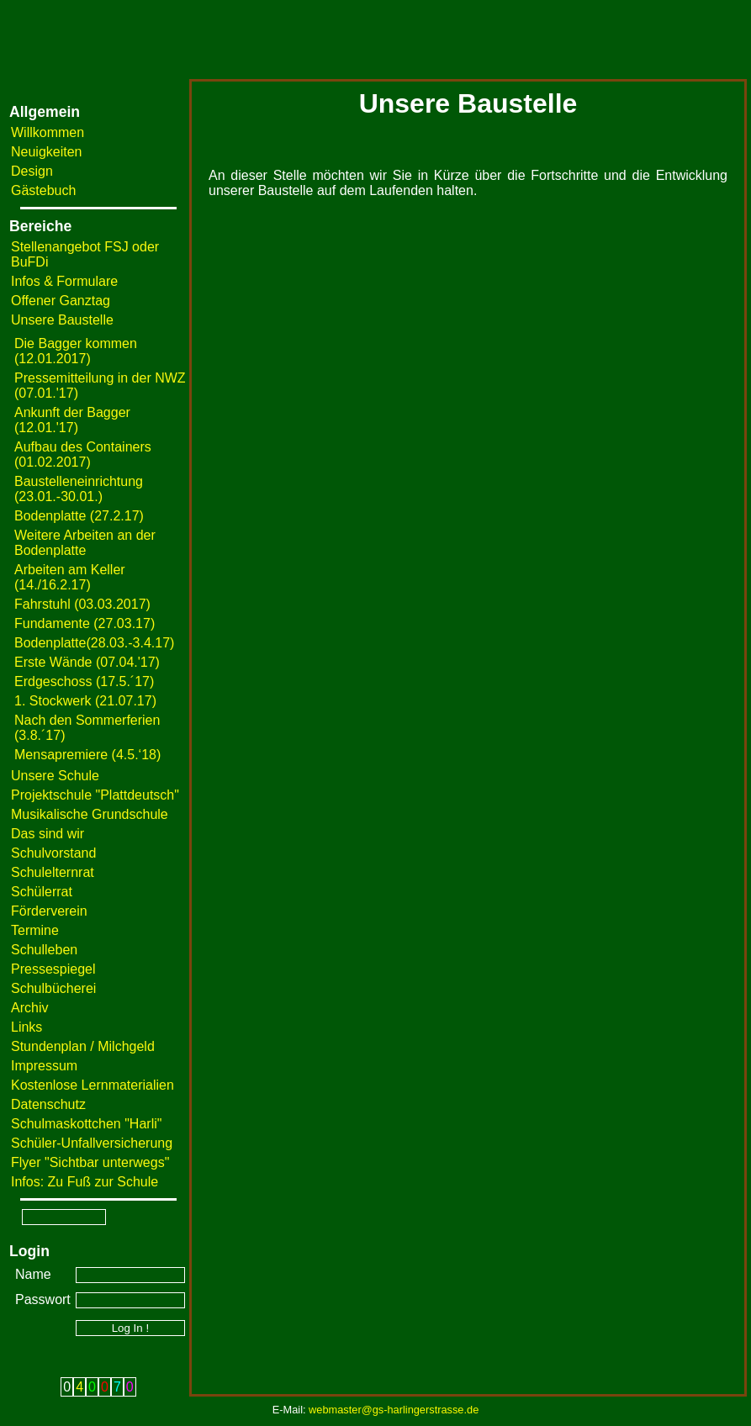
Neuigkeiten (46, 152)
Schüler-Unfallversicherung (91, 1143)
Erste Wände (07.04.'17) (87, 662)
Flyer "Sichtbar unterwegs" (90, 1162)
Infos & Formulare (64, 281)
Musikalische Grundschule (89, 814)
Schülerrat (41, 892)
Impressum (44, 1066)
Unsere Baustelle (62, 320)
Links (26, 1027)
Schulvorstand (53, 853)
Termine (35, 930)
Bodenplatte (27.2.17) (79, 516)
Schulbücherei (53, 988)
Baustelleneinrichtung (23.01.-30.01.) (78, 489)
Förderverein (49, 911)
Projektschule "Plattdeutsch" (95, 795)
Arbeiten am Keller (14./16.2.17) (69, 577)
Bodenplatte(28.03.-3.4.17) (94, 643)
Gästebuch (43, 190)
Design (32, 171)
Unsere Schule (55, 775)
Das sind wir (47, 834)
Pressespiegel (53, 969)
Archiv (29, 1008)
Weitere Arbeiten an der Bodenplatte (85, 542)
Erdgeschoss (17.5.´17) (84, 681)
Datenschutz (48, 1104)
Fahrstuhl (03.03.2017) (82, 604)
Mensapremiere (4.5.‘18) (87, 754)
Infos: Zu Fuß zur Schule (84, 1182)
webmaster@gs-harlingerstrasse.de (394, 1409)
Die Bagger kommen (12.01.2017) (75, 351)
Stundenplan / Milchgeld (83, 1046)
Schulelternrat (52, 872)
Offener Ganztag (60, 300)
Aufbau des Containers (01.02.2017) (82, 454)
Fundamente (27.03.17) (84, 623)
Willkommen (47, 132)
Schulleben (44, 950)
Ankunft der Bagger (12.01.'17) (72, 420)
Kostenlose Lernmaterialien (92, 1085)
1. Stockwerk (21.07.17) (85, 701)
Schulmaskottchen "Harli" (86, 1124)
